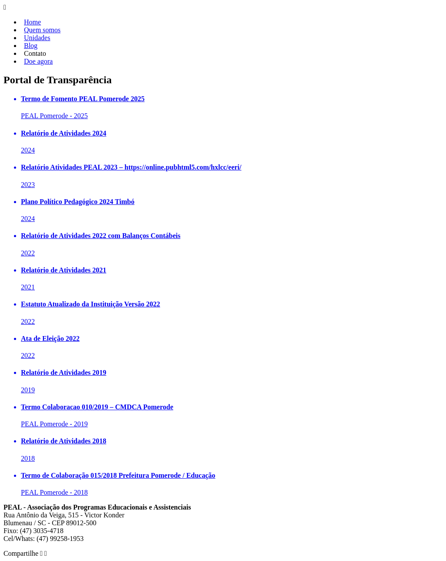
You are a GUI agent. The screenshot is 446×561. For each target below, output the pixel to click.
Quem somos (42, 30)
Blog (30, 45)
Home (32, 22)
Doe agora (38, 61)
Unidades (37, 37)
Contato (35, 53)
